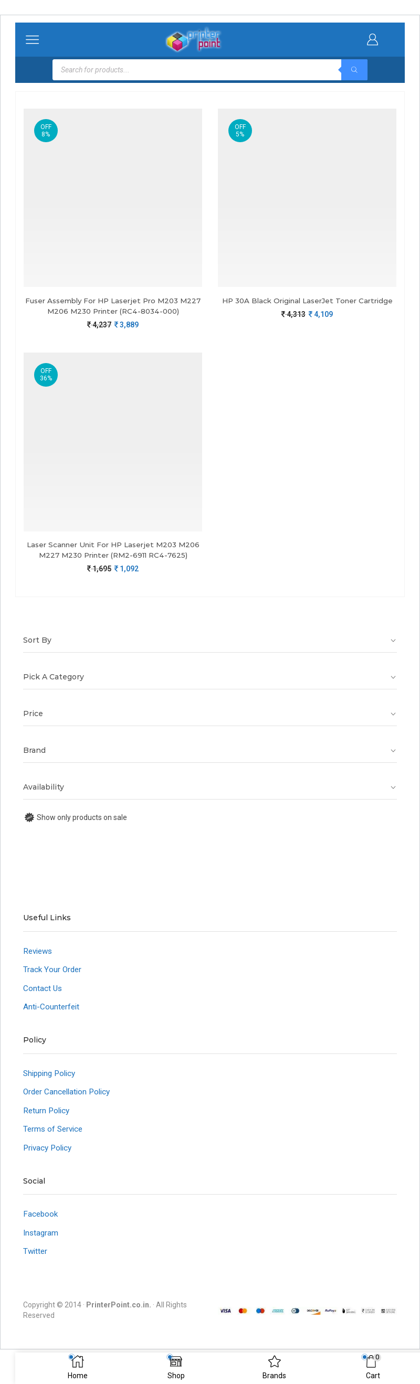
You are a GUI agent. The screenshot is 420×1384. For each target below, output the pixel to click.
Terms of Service (54, 1146)
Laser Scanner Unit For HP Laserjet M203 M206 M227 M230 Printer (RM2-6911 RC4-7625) (113, 556)
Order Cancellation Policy (69, 1108)
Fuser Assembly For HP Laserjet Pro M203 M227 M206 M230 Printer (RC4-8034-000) (113, 306)
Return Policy (47, 1127)
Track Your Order (53, 983)
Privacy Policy (49, 1165)
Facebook (41, 1232)
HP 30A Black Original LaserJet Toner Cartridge (307, 306)
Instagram (41, 1252)
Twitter (36, 1270)
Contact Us (43, 1002)
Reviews (39, 964)
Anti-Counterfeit (52, 1022)
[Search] (354, 69)
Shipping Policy (51, 1089)
